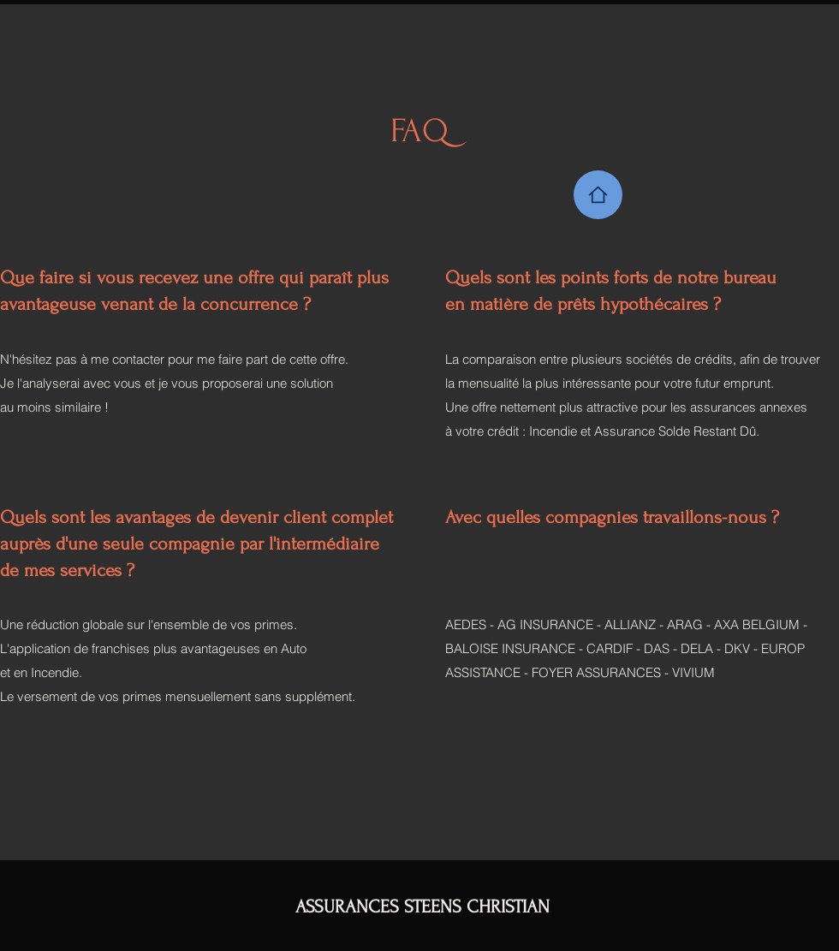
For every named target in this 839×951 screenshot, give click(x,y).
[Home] (598, 194)
